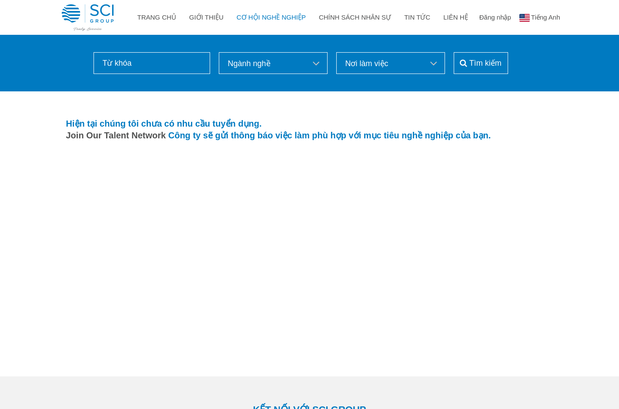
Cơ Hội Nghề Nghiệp (271, 17)
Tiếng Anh (545, 17)
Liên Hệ (455, 17)
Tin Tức (417, 17)
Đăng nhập (495, 17)
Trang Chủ (156, 17)
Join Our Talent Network (116, 135)
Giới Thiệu (206, 17)
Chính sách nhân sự (355, 17)
